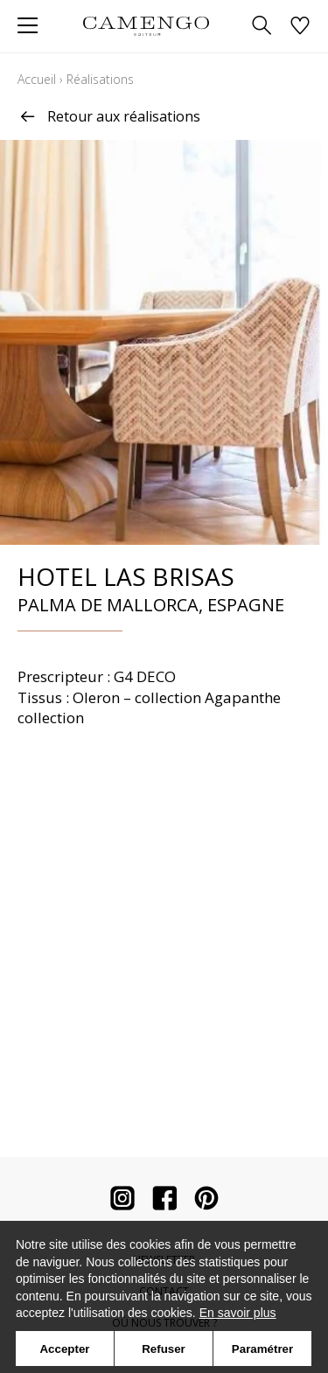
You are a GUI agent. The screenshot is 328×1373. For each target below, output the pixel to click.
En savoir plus (237, 1313)
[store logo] (146, 26)
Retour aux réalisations (108, 116)
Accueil (36, 79)
